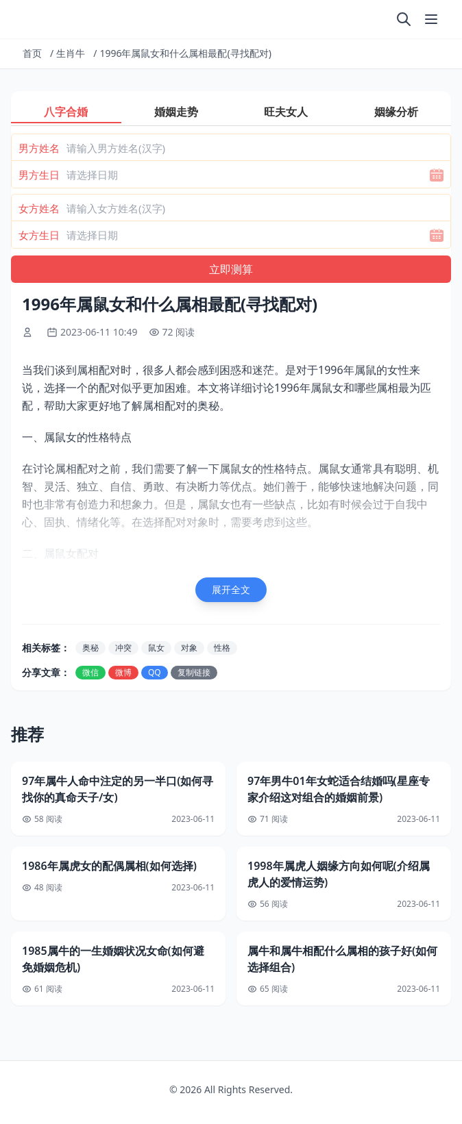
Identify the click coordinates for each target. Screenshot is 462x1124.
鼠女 (156, 647)
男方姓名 (39, 148)
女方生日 (39, 235)
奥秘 (90, 647)
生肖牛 (70, 53)
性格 (222, 647)
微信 (90, 672)
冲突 (123, 647)
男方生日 (39, 175)
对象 (189, 647)
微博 (123, 672)
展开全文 (231, 589)
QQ (154, 672)
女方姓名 (39, 208)
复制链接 (194, 672)
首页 (32, 53)
